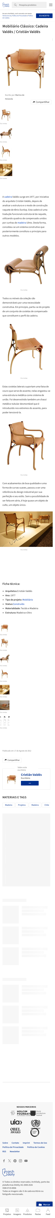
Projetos (22, 805)
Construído (18, 604)
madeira (22, 222)
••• (30, 783)
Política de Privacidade (19, 16)
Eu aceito (44, 15)
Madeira (8, 805)
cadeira (8, 197)
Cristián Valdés (31, 774)
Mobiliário (27, 599)
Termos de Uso (6, 16)
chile (46, 805)
